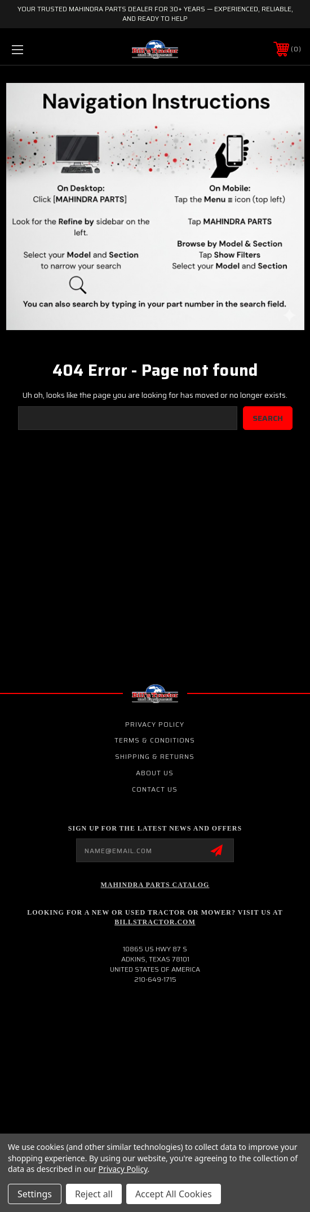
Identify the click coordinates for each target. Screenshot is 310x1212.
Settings (34, 1194)
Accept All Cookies (173, 1194)
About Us (155, 772)
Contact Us (155, 789)
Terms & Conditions (154, 740)
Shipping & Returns (154, 756)
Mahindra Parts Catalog (155, 885)
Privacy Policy (154, 724)
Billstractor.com (154, 922)
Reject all (94, 1194)
